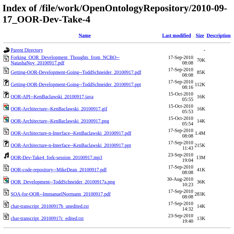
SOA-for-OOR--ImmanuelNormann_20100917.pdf (61, 194)
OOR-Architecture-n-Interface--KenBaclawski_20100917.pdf (71, 133)
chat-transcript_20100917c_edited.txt (47, 218)
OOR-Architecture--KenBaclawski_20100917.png (60, 121)
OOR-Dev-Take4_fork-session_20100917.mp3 (56, 157)
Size (200, 35)
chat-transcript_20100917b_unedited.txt (50, 206)
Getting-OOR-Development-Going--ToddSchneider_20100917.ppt (76, 84)
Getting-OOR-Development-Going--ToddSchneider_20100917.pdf (76, 72)
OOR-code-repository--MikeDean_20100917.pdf (59, 169)
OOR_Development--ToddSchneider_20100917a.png (63, 181)
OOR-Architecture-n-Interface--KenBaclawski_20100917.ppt (71, 145)
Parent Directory (27, 50)
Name (85, 35)
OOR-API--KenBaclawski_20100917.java (52, 96)
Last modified (176, 35)
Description (219, 35)
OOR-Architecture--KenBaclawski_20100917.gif (59, 108)
